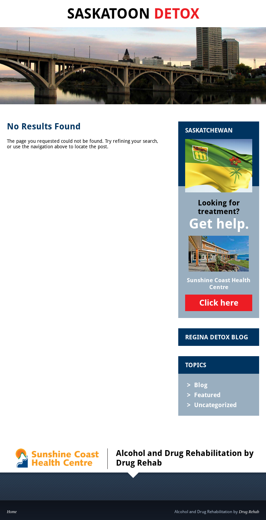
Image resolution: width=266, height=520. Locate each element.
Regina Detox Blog (216, 337)
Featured (207, 395)
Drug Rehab (249, 511)
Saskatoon (133, 13)
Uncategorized (215, 404)
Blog (201, 385)
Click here (218, 303)
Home (12, 511)
